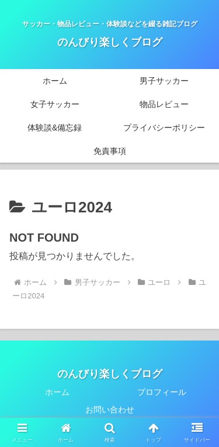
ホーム (57, 392)
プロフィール (161, 392)
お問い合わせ (109, 409)
